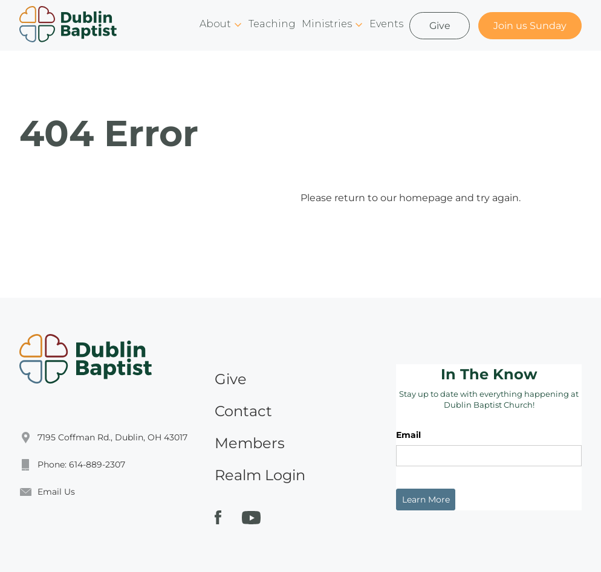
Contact (243, 411)
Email (408, 434)
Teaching (272, 24)
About (215, 24)
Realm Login (260, 475)
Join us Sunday (530, 25)
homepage (426, 198)
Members (250, 443)
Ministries (327, 24)
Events (386, 24)
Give (439, 25)
